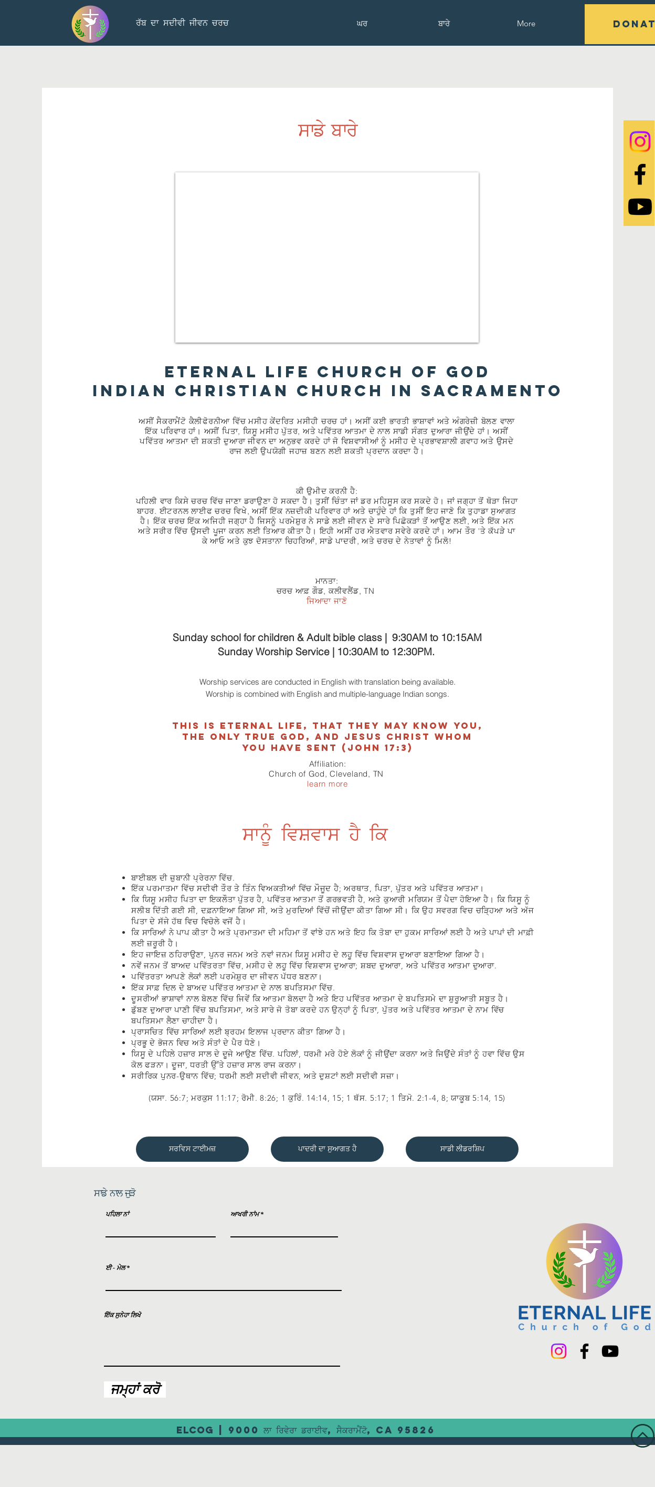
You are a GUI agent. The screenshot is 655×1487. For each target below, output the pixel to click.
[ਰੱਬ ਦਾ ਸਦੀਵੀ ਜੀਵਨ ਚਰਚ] (182, 22)
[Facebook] (584, 1351)
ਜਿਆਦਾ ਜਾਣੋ (327, 601)
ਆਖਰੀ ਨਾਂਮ (244, 1214)
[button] (444, 23)
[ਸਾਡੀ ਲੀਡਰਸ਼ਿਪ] (462, 1149)
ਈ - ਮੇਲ (115, 1268)
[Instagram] (640, 142)
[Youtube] (640, 207)
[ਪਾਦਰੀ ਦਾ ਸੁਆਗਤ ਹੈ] (327, 1149)
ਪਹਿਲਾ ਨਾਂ (117, 1214)
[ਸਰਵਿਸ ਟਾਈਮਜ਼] (192, 1149)
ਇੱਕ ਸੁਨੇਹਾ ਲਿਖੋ (122, 1315)
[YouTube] (610, 1351)
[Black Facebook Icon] (640, 174)
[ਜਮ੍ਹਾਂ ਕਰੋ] (135, 1389)
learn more (327, 784)
